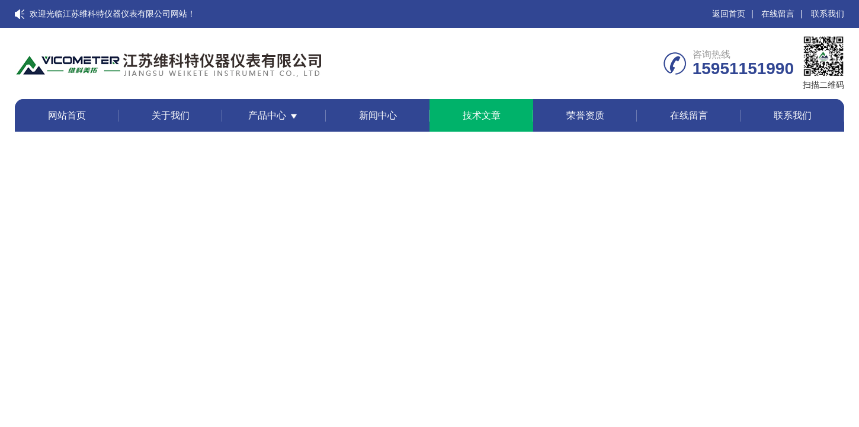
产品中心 (267, 115)
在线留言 (777, 13)
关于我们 (171, 115)
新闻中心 (378, 115)
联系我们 (827, 13)
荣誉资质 (585, 115)
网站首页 (67, 115)
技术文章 (482, 115)
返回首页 (728, 13)
